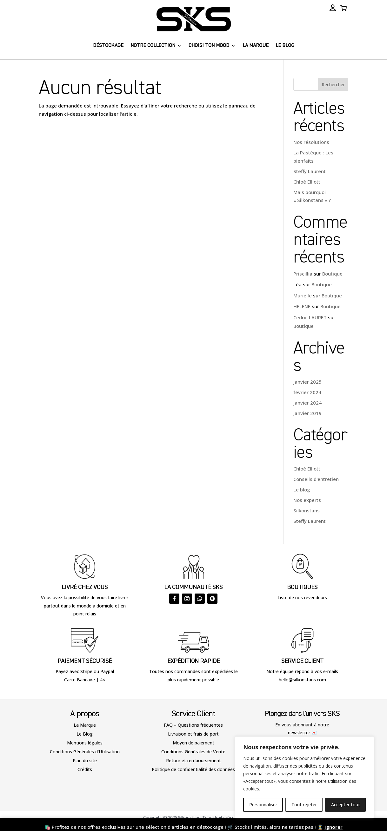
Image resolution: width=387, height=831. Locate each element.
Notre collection (152, 45)
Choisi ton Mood (209, 45)
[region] (304, 777)
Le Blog (85, 734)
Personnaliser (263, 805)
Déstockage (108, 45)
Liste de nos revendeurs (302, 597)
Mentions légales (85, 743)
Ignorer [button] (333, 827)
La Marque (85, 725)
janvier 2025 (307, 382)
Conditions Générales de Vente (193, 752)
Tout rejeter (304, 805)
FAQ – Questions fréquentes (193, 725)
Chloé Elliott (306, 182)
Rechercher (333, 84)
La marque (256, 45)
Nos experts (307, 500)
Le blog (285, 45)
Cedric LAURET (310, 317)
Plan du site (85, 760)
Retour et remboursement (193, 760)
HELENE (301, 306)
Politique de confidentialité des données (193, 769)
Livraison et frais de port (193, 734)
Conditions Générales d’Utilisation (85, 752)
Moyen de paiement (193, 743)
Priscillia (302, 273)
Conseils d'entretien (316, 479)
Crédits (84, 769)
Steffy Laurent (309, 171)
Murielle (302, 295)
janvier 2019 (307, 413)
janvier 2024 (307, 402)
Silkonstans (306, 510)
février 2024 (307, 392)
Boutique (332, 273)
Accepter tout (345, 805)
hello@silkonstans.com (302, 680)
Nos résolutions (311, 142)
